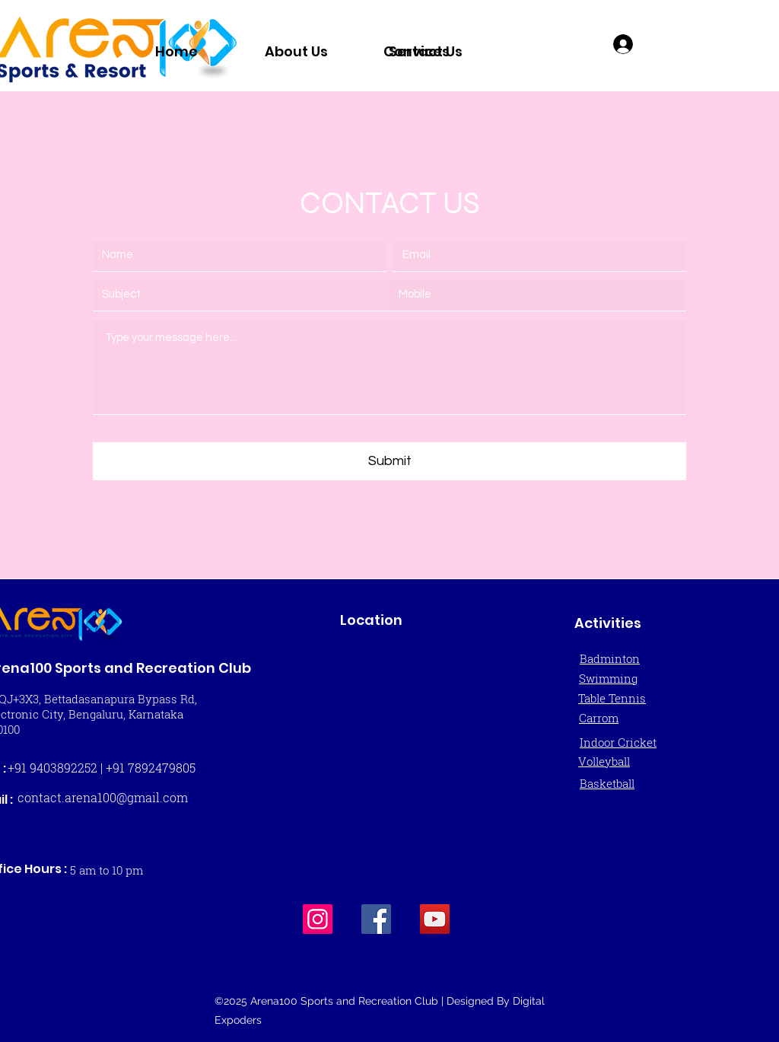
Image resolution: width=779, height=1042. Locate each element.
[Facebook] (376, 919)
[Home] (176, 51)
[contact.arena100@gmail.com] (102, 797)
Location (371, 619)
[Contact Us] (422, 51)
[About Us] (296, 51)
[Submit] (389, 461)
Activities (607, 623)
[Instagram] (317, 919)
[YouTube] (435, 919)
